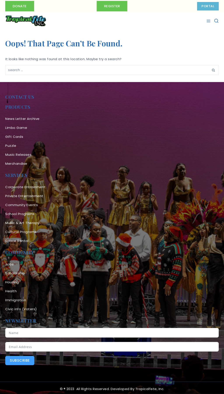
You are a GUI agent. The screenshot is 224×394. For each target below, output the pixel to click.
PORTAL (207, 6)
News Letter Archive (22, 116)
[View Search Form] (216, 20)
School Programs (20, 211)
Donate (20, 6)
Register (112, 6)
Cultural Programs (21, 229)
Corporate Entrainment (25, 184)
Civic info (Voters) (21, 307)
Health (11, 289)
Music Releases (18, 152)
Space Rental (16, 238)
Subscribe (20, 358)
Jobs (9, 262)
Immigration (15, 298)
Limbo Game (16, 125)
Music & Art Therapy (22, 220)
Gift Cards (14, 134)
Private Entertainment (24, 193)
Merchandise (16, 161)
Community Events (21, 202)
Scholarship (15, 271)
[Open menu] (209, 21)
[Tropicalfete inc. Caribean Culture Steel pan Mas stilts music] (25, 21)
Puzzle (10, 143)
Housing (12, 280)
